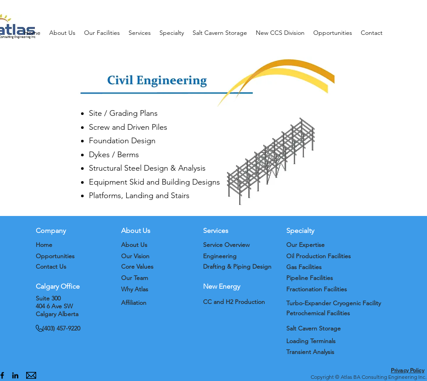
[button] (62, 32)
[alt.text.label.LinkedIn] (15, 375)
